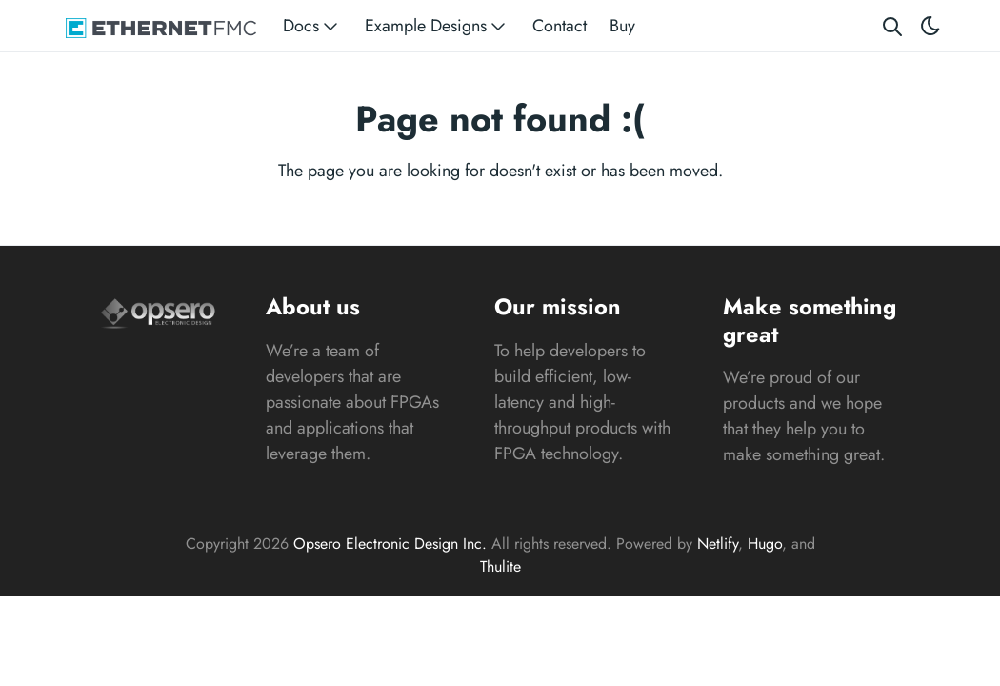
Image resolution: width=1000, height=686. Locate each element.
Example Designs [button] (437, 26)
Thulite (500, 566)
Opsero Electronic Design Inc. (390, 544)
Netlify (717, 544)
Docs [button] (312, 26)
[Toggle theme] (930, 26)
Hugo (765, 544)
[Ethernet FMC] (161, 26)
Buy (622, 25)
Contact (559, 25)
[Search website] (892, 26)
